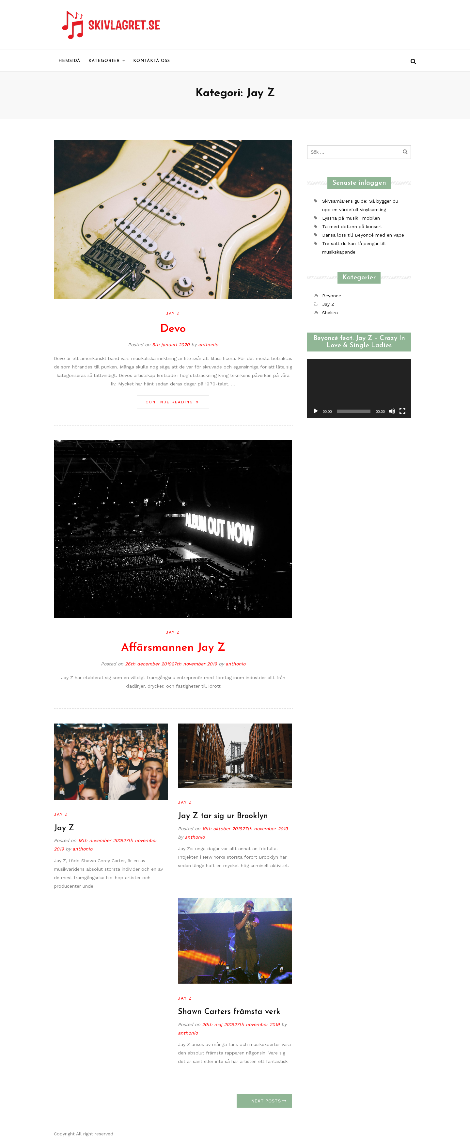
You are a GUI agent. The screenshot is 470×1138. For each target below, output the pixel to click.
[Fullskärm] (402, 411)
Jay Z (173, 313)
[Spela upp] (315, 411)
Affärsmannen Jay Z (173, 648)
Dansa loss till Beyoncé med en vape (363, 235)
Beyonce (331, 295)
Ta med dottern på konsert (352, 226)
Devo (173, 329)
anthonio (208, 344)
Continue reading (177, 401)
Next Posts (268, 1100)
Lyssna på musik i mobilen (351, 218)
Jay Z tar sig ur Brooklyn (223, 816)
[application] (359, 388)
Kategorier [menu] (104, 61)
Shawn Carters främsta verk (229, 1012)
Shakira (330, 312)
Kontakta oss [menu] (151, 61)
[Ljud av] (392, 411)
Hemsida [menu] (69, 61)
